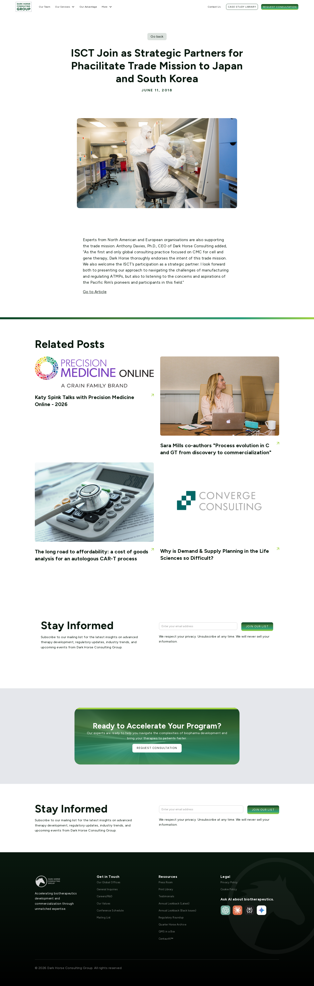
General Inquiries (107, 889)
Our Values (103, 903)
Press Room (166, 882)
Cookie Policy (228, 889)
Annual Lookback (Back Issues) (177, 910)
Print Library (166, 889)
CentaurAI (166, 938)
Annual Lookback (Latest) (174, 903)
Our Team (44, 6)
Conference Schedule (110, 910)
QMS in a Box (167, 931)
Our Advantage (88, 6)
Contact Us (214, 6)
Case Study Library (242, 6)
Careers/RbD (104, 896)
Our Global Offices (108, 882)
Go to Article (95, 291)
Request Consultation (280, 7)
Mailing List (104, 917)
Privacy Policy (229, 882)
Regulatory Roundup (171, 917)
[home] (24, 7)
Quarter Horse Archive (172, 924)
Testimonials (166, 896)
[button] (65, 7)
